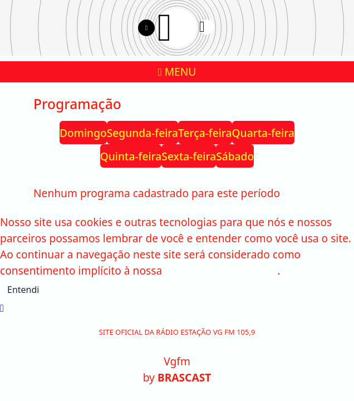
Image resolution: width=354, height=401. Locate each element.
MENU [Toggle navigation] (177, 71)
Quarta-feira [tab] (263, 132)
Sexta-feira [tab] (188, 156)
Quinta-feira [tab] (131, 156)
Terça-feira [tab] (205, 132)
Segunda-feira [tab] (142, 132)
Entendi (23, 289)
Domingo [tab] (83, 132)
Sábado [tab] (235, 156)
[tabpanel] (177, 193)
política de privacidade (221, 270)
